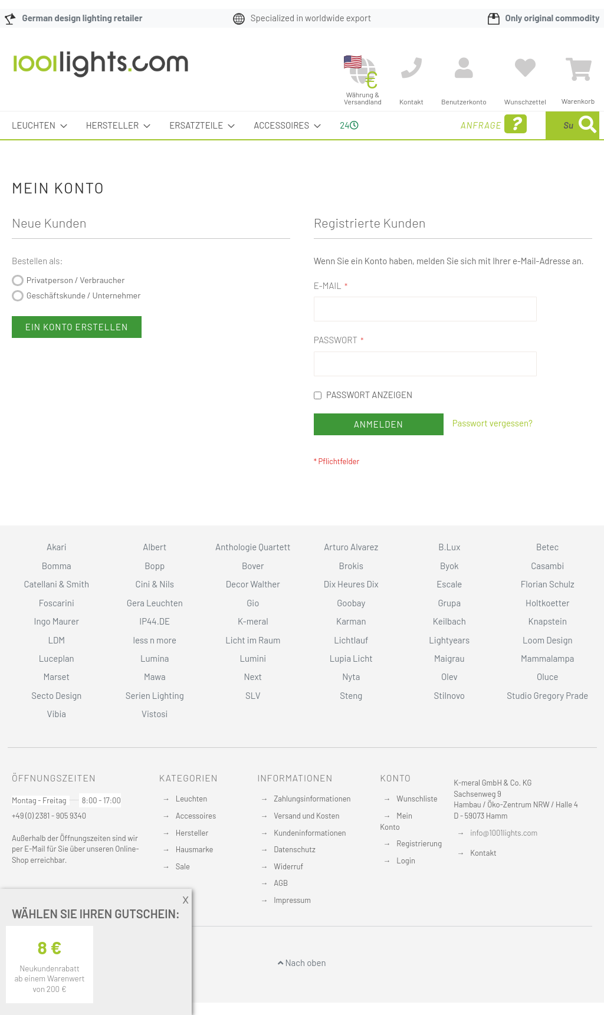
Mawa (155, 701)
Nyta (351, 701)
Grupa (449, 627)
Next (253, 701)
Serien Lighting (155, 720)
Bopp (155, 590)
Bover (253, 590)
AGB (281, 907)
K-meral (253, 645)
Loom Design (548, 664)
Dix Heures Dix (351, 608)
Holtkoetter (547, 627)
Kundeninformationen (310, 857)
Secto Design (56, 720)
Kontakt (483, 877)
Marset (57, 701)
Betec (547, 571)
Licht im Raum (252, 664)
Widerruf (288, 891)
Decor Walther (253, 608)
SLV (253, 720)
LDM (56, 664)
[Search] (473, 180)
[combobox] (524, 139)
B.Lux (449, 571)
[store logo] (100, 70)
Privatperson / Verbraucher (76, 308)
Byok (449, 590)
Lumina (154, 683)
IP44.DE (154, 645)
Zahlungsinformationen (312, 823)
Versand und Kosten (306, 840)
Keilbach (449, 645)
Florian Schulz (548, 608)
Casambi (547, 590)
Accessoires (196, 840)
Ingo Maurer (56, 645)
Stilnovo (449, 720)
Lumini (252, 683)
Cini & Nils (155, 608)
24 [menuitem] (344, 138)
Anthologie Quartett (252, 571)
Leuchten (192, 823)
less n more (154, 664)
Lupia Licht (351, 683)
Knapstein (547, 645)
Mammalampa (547, 683)
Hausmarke (195, 874)
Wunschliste (416, 823)
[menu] (302, 139)
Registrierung (419, 868)
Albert (154, 571)
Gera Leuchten (155, 627)
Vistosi (155, 738)
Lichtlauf (351, 664)
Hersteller (192, 857)
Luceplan (56, 683)
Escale (449, 608)
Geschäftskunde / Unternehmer (84, 323)
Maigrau (449, 683)
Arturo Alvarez (351, 571)
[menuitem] (36, 125)
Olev (449, 701)
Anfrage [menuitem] (403, 141)
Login (405, 885)
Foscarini (56, 627)
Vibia (56, 738)
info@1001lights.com (503, 857)
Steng (351, 720)
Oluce (548, 701)
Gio (253, 627)
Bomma (56, 590)
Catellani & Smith (56, 608)
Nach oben (302, 987)
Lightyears (449, 664)
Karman (351, 645)
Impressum (292, 924)
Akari (56, 571)
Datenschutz (295, 874)
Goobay (351, 627)
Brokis (351, 590)
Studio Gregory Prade (547, 720)
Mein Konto (396, 846)
